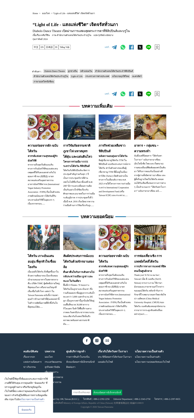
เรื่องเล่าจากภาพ (53, 387)
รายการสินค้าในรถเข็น (78, 362)
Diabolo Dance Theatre (54, 71)
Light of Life (76, 76)
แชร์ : (107, 47)
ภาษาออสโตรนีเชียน (44, 81)
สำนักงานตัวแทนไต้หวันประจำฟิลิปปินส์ (114, 71)
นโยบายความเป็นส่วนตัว (147, 362)
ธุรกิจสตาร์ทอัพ (52, 372)
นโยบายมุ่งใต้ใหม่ (120, 76)
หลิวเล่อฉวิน (86, 71)
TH (152, 6)
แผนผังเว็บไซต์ (105, 367)
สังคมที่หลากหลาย (54, 382)
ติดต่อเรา (70, 372)
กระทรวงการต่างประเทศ (97, 76)
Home (35, 13)
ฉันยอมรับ (27, 410)
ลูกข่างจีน (72, 71)
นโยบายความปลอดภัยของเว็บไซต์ (152, 367)
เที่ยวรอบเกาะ (52, 377)
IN (56, 47)
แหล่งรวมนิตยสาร (120, 5)
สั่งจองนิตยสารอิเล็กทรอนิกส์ (80, 367)
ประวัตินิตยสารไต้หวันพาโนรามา (115, 362)
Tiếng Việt (64, 47)
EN (42, 47)
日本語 (49, 47)
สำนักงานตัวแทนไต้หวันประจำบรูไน (51, 76)
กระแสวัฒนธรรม (53, 367)
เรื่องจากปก (29, 362)
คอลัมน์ (138, 5)
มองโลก (46, 13)
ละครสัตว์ (137, 76)
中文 (36, 47)
